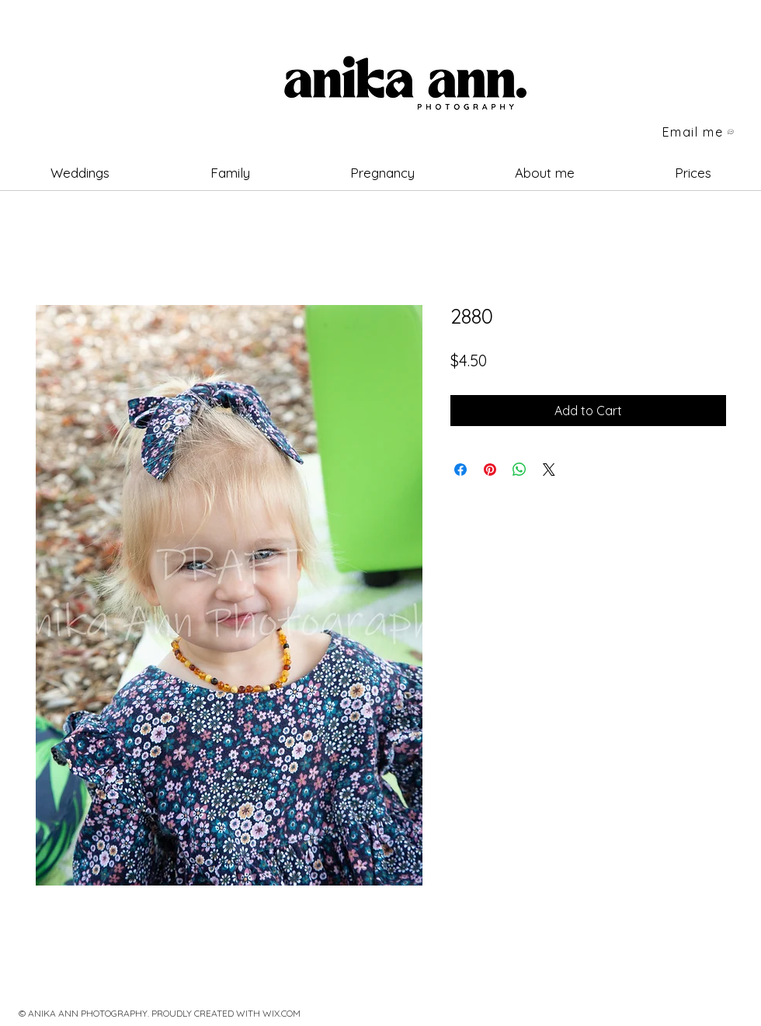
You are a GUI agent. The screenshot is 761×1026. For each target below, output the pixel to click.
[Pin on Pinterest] (490, 469)
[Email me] (699, 131)
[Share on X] (549, 469)
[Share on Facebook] (460, 469)
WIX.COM (281, 1013)
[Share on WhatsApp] (519, 469)
